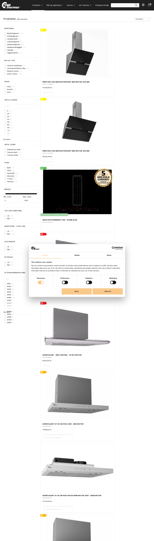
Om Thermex (84, 5)
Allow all (107, 291)
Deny (77, 291)
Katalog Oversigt (102, 5)
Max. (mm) (27, 197)
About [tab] (109, 255)
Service (70, 5)
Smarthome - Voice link (15, 226)
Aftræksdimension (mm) (15, 273)
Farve (7, 82)
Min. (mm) (7, 197)
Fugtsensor (10, 242)
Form (7, 163)
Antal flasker (11, 100)
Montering (9, 28)
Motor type (9, 61)
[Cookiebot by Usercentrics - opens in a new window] (113, 248)
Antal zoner (10, 144)
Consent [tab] (45, 255)
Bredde (7, 189)
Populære (139, 19)
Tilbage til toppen (96, 396)
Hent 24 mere (95, 392)
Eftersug (8, 257)
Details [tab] (77, 255)
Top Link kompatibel (13, 211)
